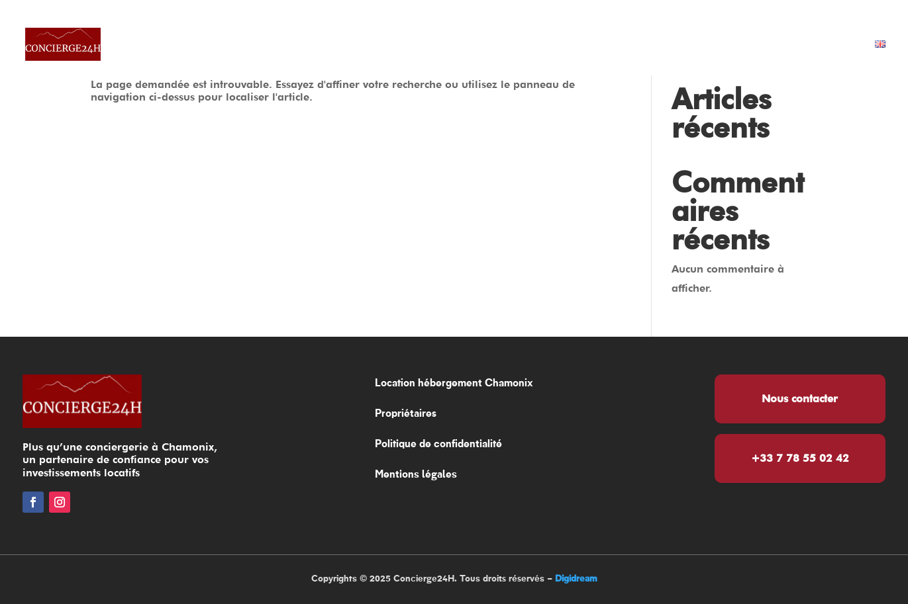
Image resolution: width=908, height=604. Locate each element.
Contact (828, 45)
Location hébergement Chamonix (389, 45)
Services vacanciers (698, 45)
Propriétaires (565, 45)
